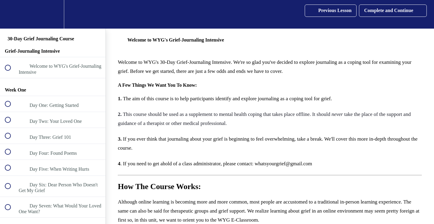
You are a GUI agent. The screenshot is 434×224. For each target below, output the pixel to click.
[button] (11, 14)
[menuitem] (53, 14)
